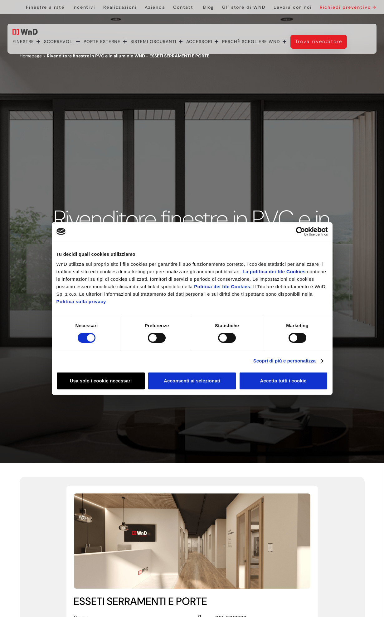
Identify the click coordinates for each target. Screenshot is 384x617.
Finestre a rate (45, 7)
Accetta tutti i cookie (283, 380)
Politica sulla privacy (81, 301)
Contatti (184, 7)
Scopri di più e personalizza (284, 360)
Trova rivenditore (318, 41)
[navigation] (179, 41)
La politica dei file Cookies (274, 271)
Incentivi (83, 7)
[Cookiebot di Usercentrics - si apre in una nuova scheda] (300, 231)
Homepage (31, 56)
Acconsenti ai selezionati (192, 380)
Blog (208, 7)
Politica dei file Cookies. (223, 286)
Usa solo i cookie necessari (101, 380)
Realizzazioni (120, 7)
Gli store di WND (244, 7)
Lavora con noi (293, 7)
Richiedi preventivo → (348, 7)
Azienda (155, 7)
